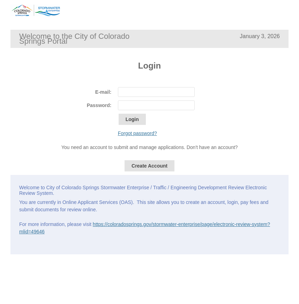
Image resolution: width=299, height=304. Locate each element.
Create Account (149, 166)
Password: (99, 105)
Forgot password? (137, 133)
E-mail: (103, 92)
